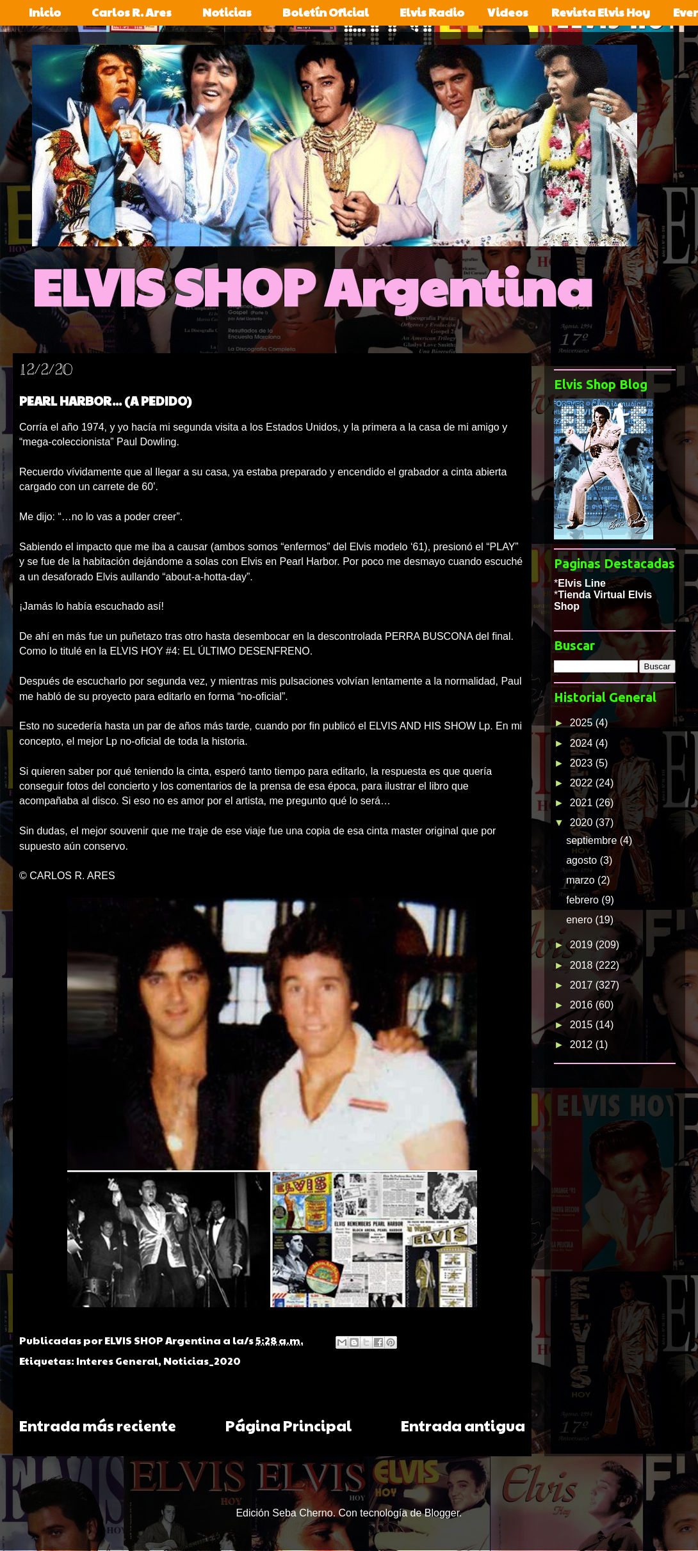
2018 (583, 965)
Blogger (442, 1512)
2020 (583, 822)
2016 (583, 1004)
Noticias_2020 (202, 1360)
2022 (583, 782)
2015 (583, 1024)
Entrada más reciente (97, 1425)
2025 (583, 722)
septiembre (593, 840)
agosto (582, 860)
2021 (583, 802)
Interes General (117, 1360)
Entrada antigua (463, 1425)
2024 (583, 743)
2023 (583, 763)
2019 (583, 944)
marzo (581, 880)
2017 (583, 985)
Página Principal (288, 1425)
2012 (583, 1044)
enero (580, 919)
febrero (583, 900)
